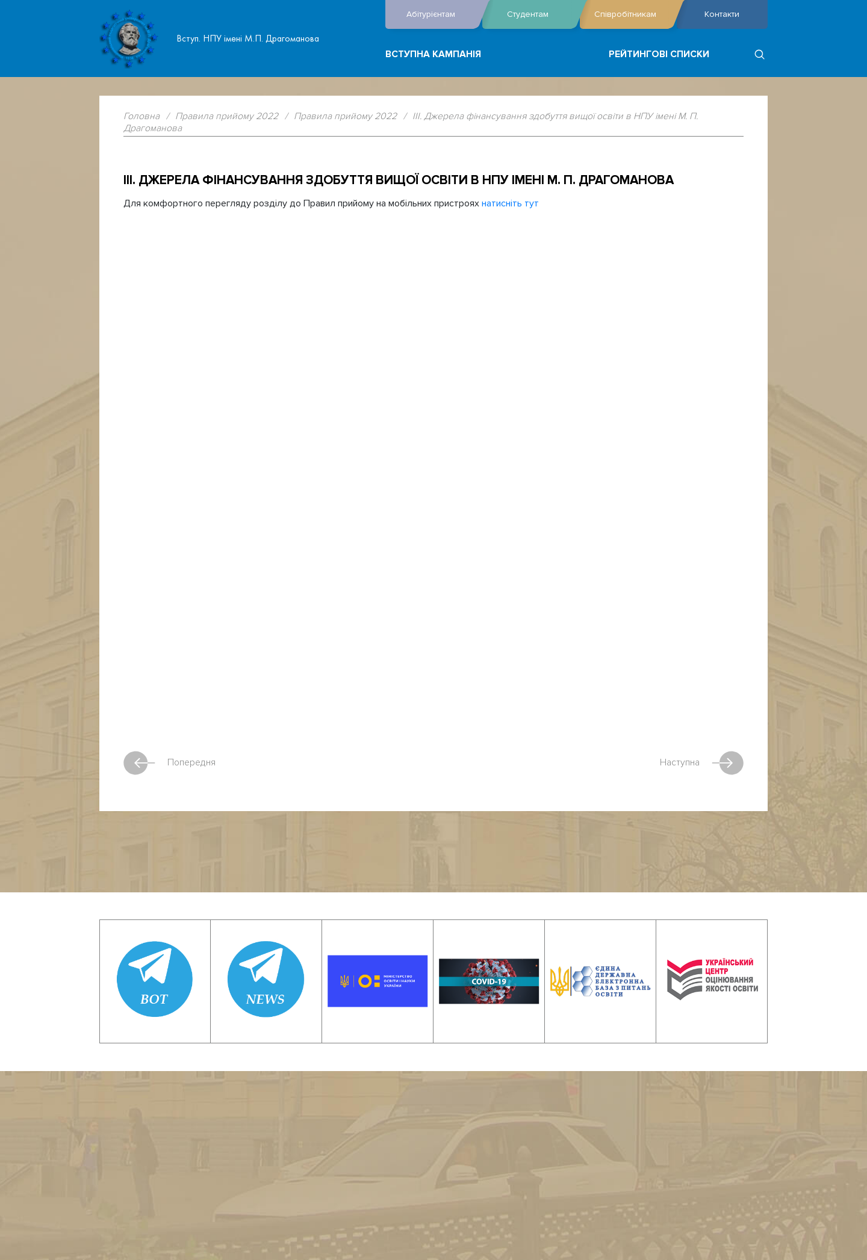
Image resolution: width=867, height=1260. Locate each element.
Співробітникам (632, 14)
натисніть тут (510, 203)
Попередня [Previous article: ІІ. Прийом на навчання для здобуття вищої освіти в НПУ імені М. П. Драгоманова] (169, 763)
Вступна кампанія (433, 54)
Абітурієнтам (441, 14)
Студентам (540, 14)
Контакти (721, 14)
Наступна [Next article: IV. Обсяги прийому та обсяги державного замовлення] (702, 763)
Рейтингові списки (659, 54)
